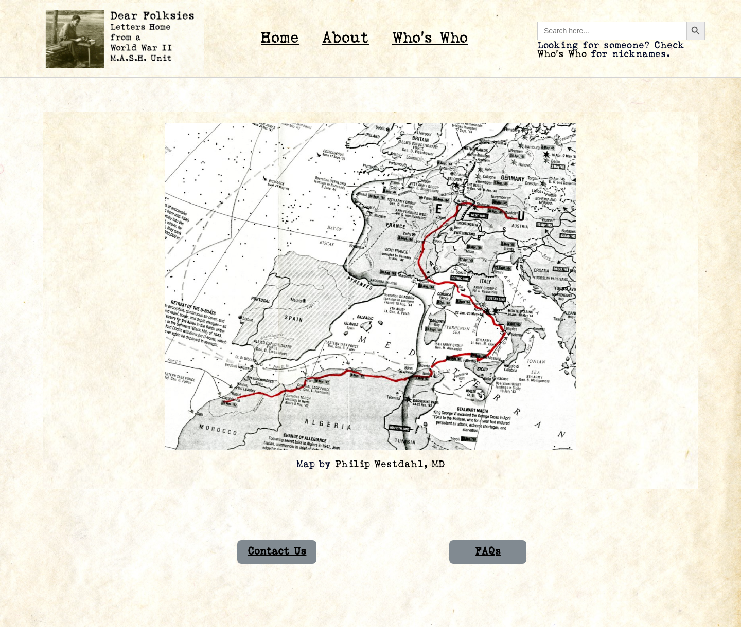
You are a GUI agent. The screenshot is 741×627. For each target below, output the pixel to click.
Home (280, 38)
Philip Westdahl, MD (390, 464)
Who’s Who (430, 38)
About (345, 38)
